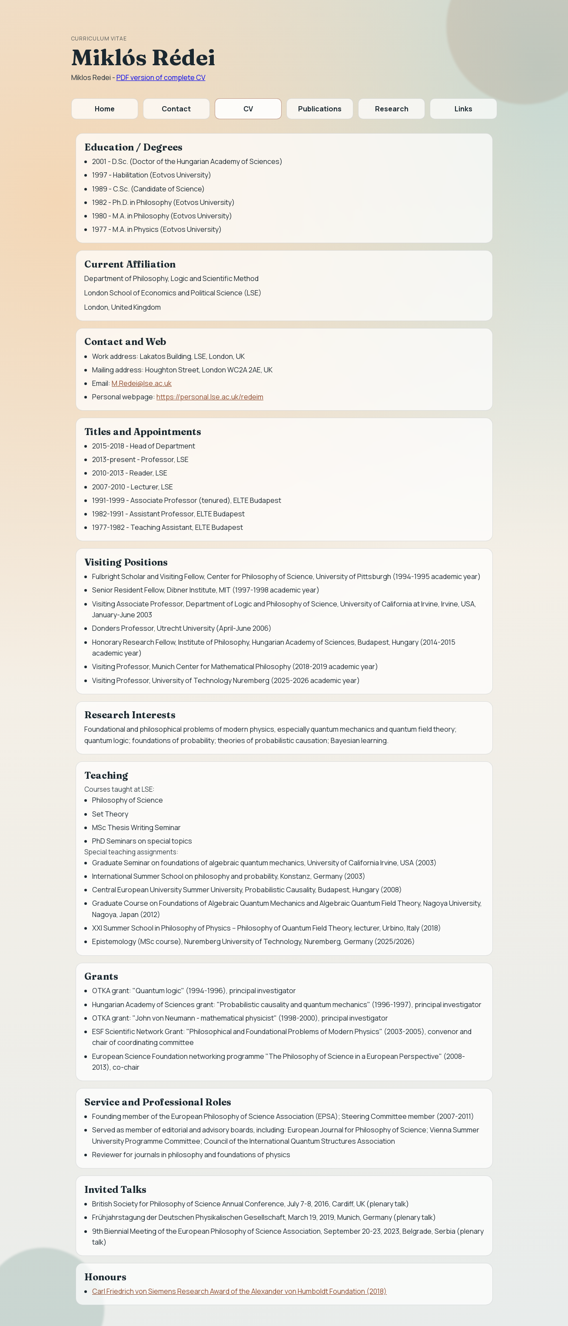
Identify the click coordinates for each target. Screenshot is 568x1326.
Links (463, 109)
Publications (320, 109)
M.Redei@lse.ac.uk (142, 383)
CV (248, 109)
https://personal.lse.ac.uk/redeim (209, 397)
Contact (176, 109)
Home (105, 109)
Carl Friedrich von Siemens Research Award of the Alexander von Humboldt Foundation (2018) (239, 1291)
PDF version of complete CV (161, 77)
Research (392, 109)
